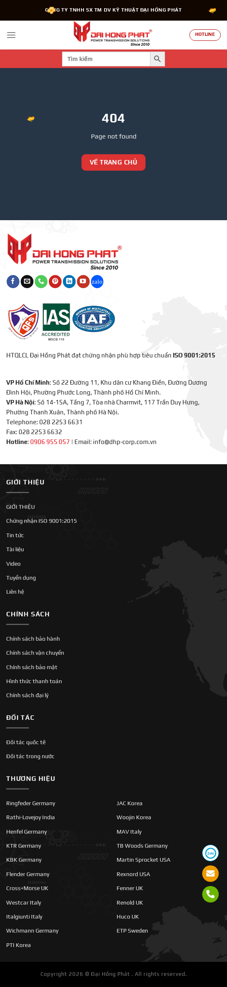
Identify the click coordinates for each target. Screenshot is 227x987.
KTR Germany (23, 845)
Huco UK (128, 916)
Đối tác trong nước (30, 756)
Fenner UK (130, 888)
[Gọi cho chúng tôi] (41, 281)
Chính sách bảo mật (31, 667)
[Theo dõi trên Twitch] (97, 281)
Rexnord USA (133, 874)
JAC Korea (130, 803)
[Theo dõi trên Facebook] (13, 281)
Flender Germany (27, 874)
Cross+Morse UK (27, 888)
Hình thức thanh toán (34, 681)
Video (13, 563)
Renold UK (130, 902)
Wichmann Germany (32, 930)
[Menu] (11, 35)
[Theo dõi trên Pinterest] (55, 281)
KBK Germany (23, 859)
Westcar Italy (23, 902)
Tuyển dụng (21, 577)
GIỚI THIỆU (20, 506)
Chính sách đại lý (27, 695)
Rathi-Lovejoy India (30, 817)
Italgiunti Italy (24, 916)
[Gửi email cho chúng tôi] (27, 281)
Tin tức (15, 535)
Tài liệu (15, 549)
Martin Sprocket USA (143, 859)
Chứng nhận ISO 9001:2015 (41, 520)
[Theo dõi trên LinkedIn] (69, 281)
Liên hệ (15, 591)
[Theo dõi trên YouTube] (83, 281)
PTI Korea (18, 945)
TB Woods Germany (142, 845)
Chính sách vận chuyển (35, 652)
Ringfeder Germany (30, 803)
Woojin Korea (134, 817)
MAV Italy (129, 831)
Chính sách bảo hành (33, 638)
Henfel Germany (26, 831)
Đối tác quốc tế (25, 742)
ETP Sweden (132, 930)
